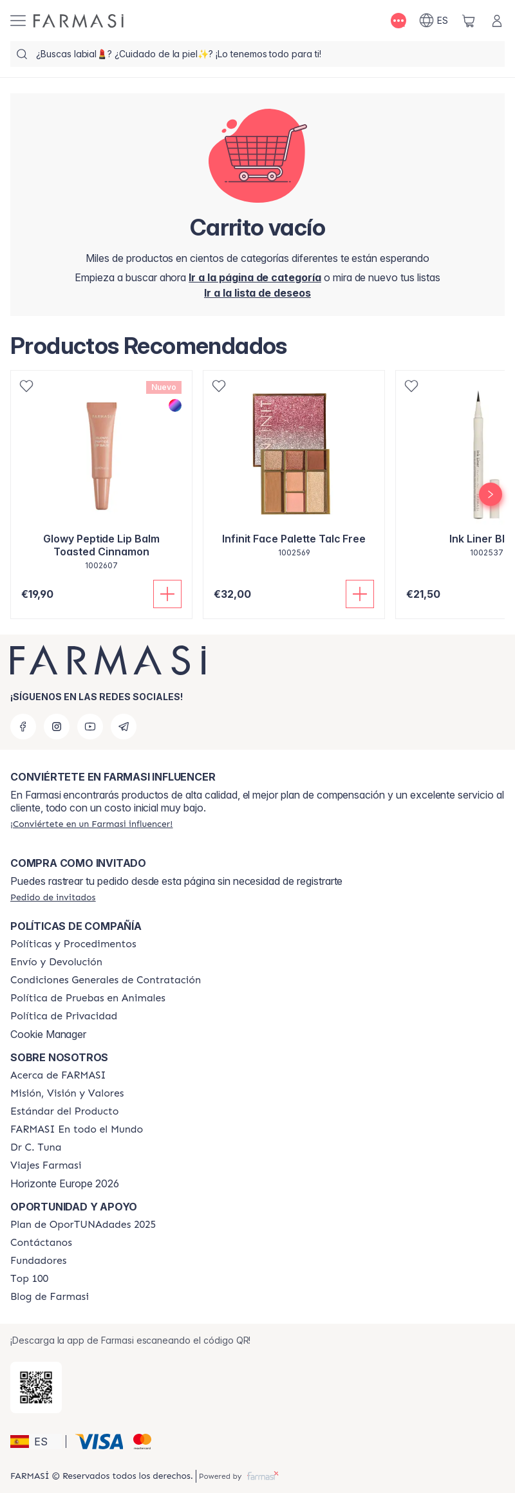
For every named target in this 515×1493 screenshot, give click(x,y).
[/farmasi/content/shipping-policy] (56, 962)
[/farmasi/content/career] (45, 1165)
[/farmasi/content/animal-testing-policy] (87, 998)
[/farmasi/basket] (468, 20)
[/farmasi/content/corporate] (76, 1129)
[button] (36, 1441)
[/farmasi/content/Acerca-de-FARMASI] (58, 1075)
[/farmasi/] (78, 21)
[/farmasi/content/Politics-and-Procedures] (73, 944)
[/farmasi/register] (257, 293)
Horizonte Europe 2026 (64, 1183)
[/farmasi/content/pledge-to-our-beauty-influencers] (35, 1147)
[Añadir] (167, 594)
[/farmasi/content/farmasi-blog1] (49, 1296)
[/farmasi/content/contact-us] (41, 1242)
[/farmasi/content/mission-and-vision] (67, 1093)
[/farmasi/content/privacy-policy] (63, 1016)
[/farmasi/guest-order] (52, 897)
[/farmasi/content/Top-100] (29, 1278)
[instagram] (57, 726)
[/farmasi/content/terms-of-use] (105, 980)
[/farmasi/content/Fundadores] (38, 1260)
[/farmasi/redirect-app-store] (36, 1387)
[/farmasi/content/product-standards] (64, 1111)
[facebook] (23, 726)
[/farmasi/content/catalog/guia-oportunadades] (83, 1224)
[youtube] (90, 726)
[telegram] (123, 726)
